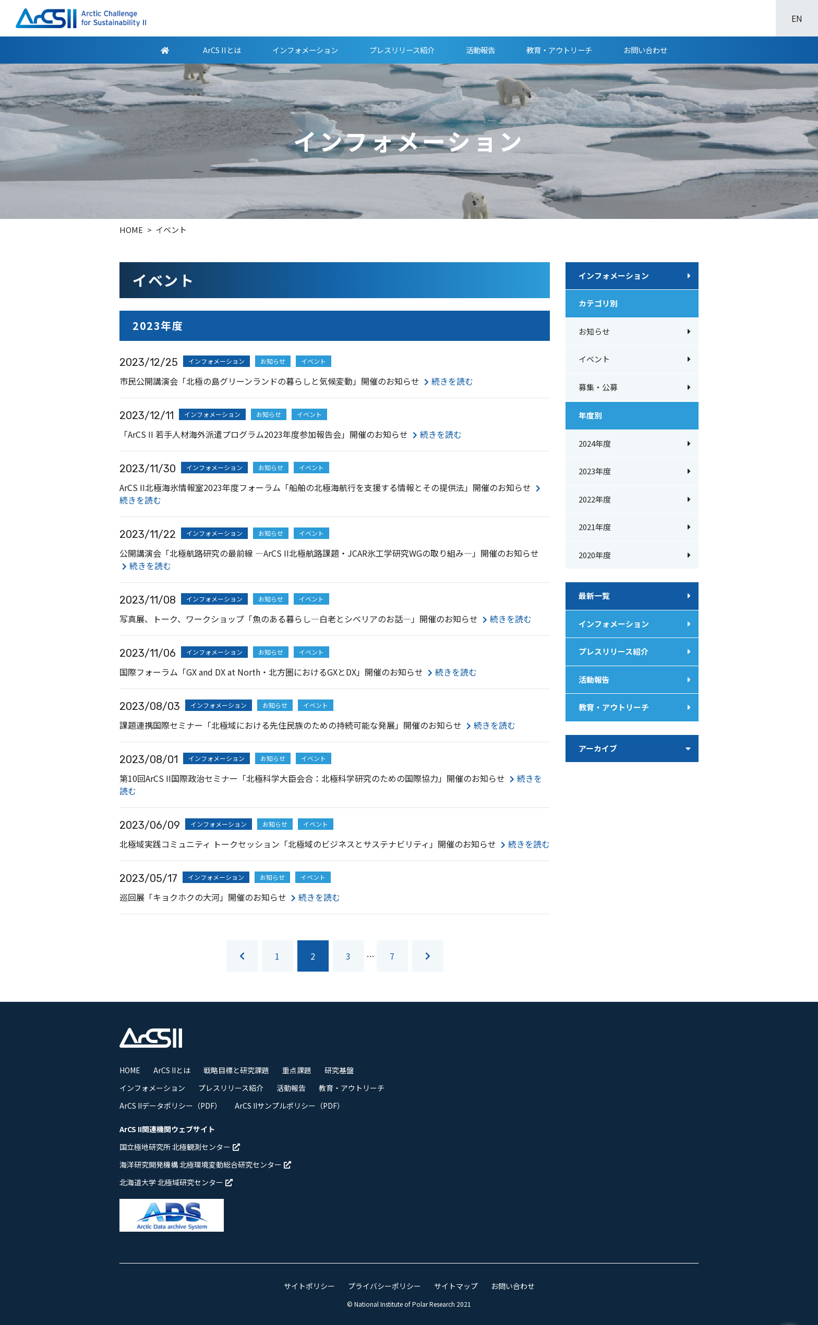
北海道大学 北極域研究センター (176, 1182)
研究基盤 (339, 1070)
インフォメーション (305, 49)
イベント (594, 358)
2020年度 (595, 554)
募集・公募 (598, 387)
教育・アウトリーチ (559, 49)
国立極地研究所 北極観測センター (179, 1147)
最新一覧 (594, 595)
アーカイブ (598, 748)
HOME (129, 1070)
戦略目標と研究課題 (236, 1070)
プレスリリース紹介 (402, 49)
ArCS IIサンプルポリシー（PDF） (289, 1105)
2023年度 (595, 470)
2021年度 (595, 526)
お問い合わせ (645, 49)
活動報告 (480, 49)
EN (796, 18)
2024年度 (595, 443)
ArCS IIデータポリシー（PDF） (170, 1105)
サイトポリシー (309, 1286)
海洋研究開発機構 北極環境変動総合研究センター (205, 1164)
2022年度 (595, 499)
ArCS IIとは (222, 49)
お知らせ (594, 331)
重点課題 (296, 1070)
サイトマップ (456, 1286)
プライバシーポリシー (384, 1286)
